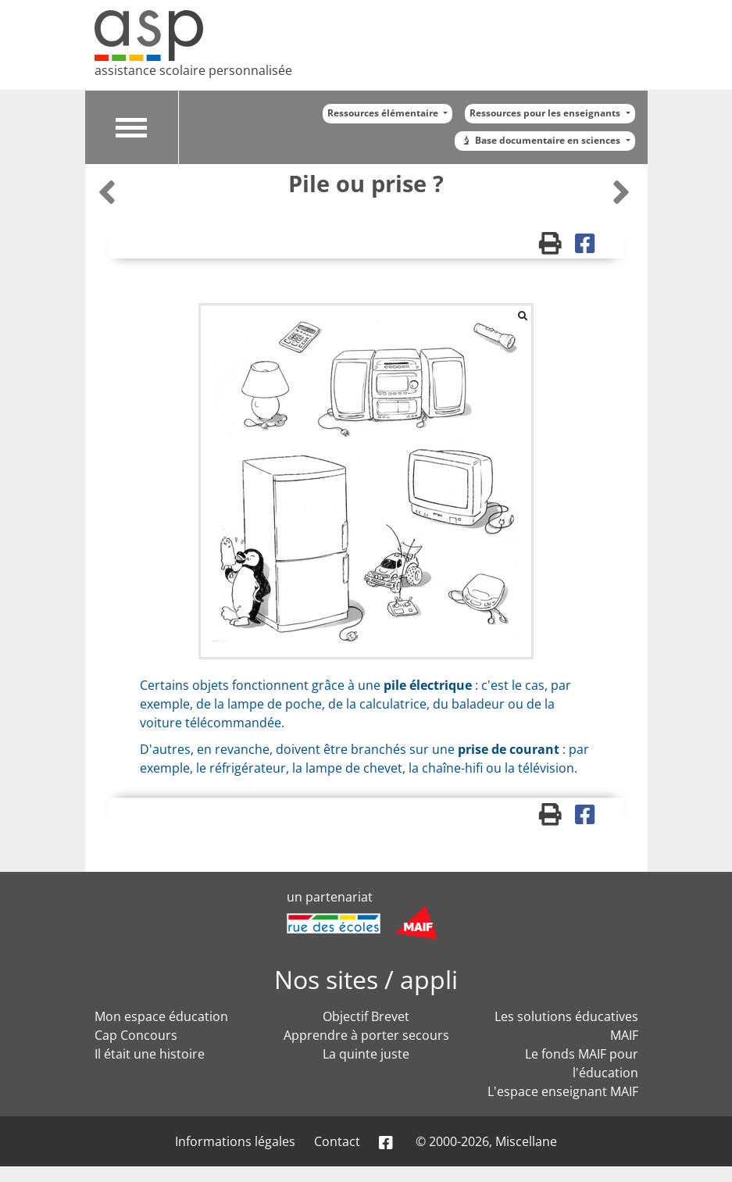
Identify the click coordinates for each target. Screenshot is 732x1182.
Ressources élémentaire (384, 113)
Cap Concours (136, 1035)
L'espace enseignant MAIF (562, 1091)
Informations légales (235, 1141)
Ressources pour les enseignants (546, 113)
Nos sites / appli (366, 979)
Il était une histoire (150, 1053)
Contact (337, 1141)
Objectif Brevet (366, 1016)
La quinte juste (366, 1053)
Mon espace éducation (161, 1016)
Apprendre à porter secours (366, 1035)
